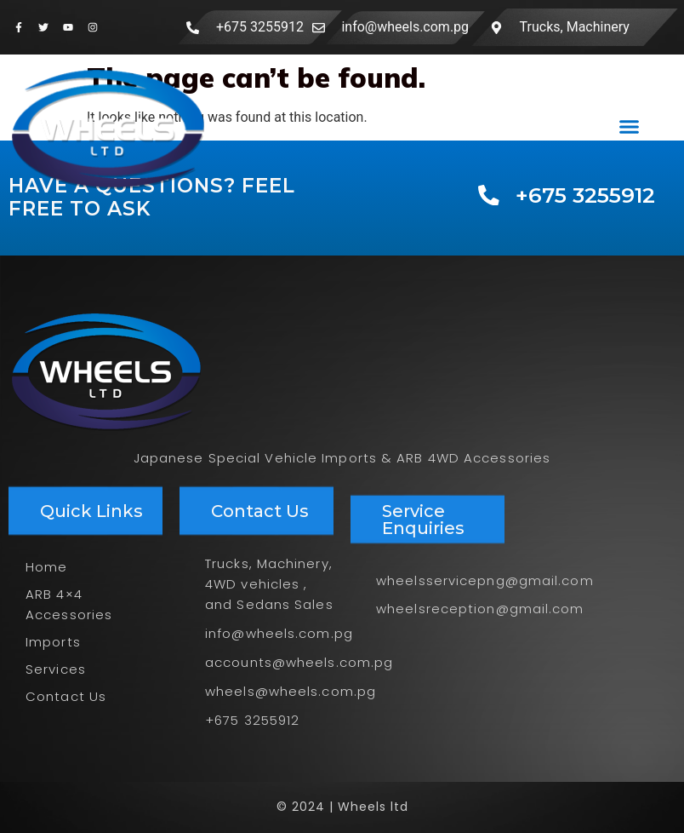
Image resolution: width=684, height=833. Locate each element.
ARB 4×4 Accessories (69, 604)
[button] (629, 126)
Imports (53, 642)
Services (56, 669)
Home (46, 567)
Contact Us (66, 696)
